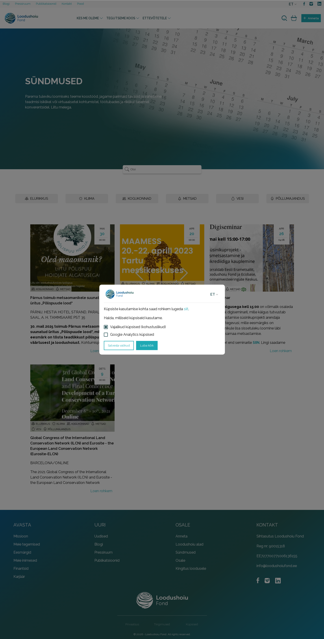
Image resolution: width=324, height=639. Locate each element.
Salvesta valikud (119, 345)
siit (186, 309)
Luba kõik (147, 345)
